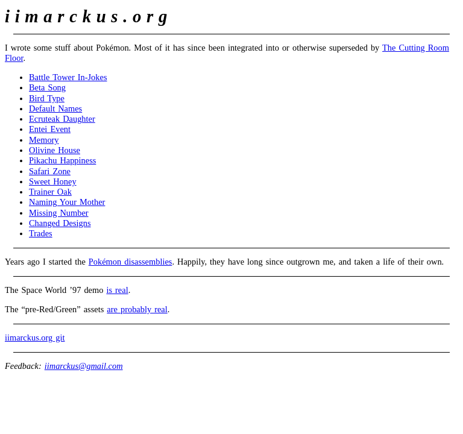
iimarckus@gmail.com (84, 366)
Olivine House (54, 150)
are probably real (137, 309)
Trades (40, 233)
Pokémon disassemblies (130, 261)
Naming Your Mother (67, 202)
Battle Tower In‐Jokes (68, 77)
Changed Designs (60, 223)
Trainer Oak (50, 192)
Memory (44, 140)
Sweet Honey (53, 181)
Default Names (55, 108)
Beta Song (47, 87)
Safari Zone (50, 171)
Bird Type (47, 98)
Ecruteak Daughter (62, 119)
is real (117, 290)
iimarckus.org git (35, 337)
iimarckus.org (88, 16)
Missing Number (59, 213)
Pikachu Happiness (62, 160)
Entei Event (50, 129)
